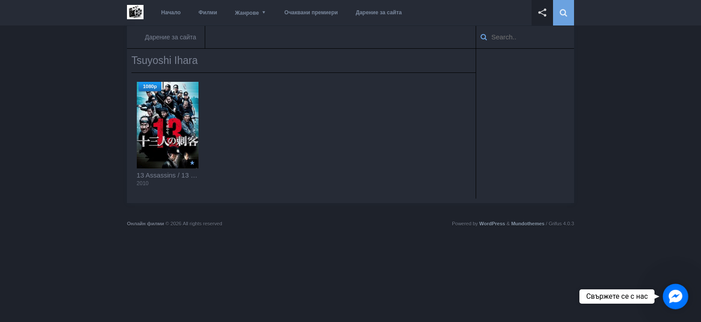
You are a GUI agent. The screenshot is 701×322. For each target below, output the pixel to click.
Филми (207, 12)
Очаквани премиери (311, 12)
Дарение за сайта (379, 12)
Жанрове (247, 13)
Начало (171, 12)
